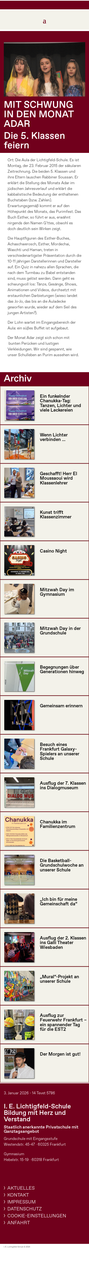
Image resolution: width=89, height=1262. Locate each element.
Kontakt (18, 1195)
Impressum (21, 1202)
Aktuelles (21, 1188)
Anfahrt (18, 1223)
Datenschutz (24, 1209)
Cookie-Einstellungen (36, 1216)
